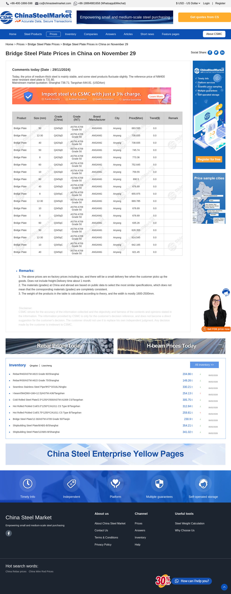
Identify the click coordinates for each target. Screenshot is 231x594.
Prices (53, 34)
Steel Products (33, 34)
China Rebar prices (16, 571)
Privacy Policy (103, 544)
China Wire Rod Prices (41, 571)
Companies (91, 34)
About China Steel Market (110, 523)
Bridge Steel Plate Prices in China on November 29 (95, 44)
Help (137, 544)
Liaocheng (47, 365)
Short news (147, 34)
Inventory (70, 34)
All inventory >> (204, 364)
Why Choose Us (185, 530)
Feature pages (170, 34)
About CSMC (214, 34)
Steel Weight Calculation (189, 523)
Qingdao (34, 365)
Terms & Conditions (106, 537)
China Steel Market (36, 17)
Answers (111, 34)
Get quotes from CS (204, 17)
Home (12, 34)
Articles (128, 34)
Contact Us (101, 530)
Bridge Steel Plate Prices (44, 44)
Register (220, 3)
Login (206, 3)
